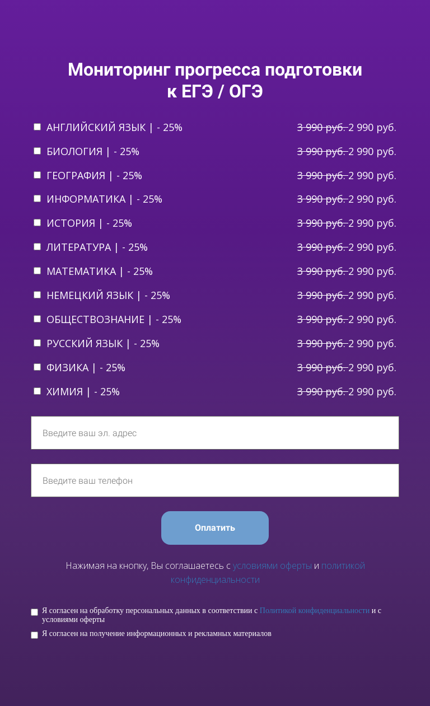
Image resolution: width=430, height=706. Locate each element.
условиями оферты (272, 565)
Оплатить (215, 527)
